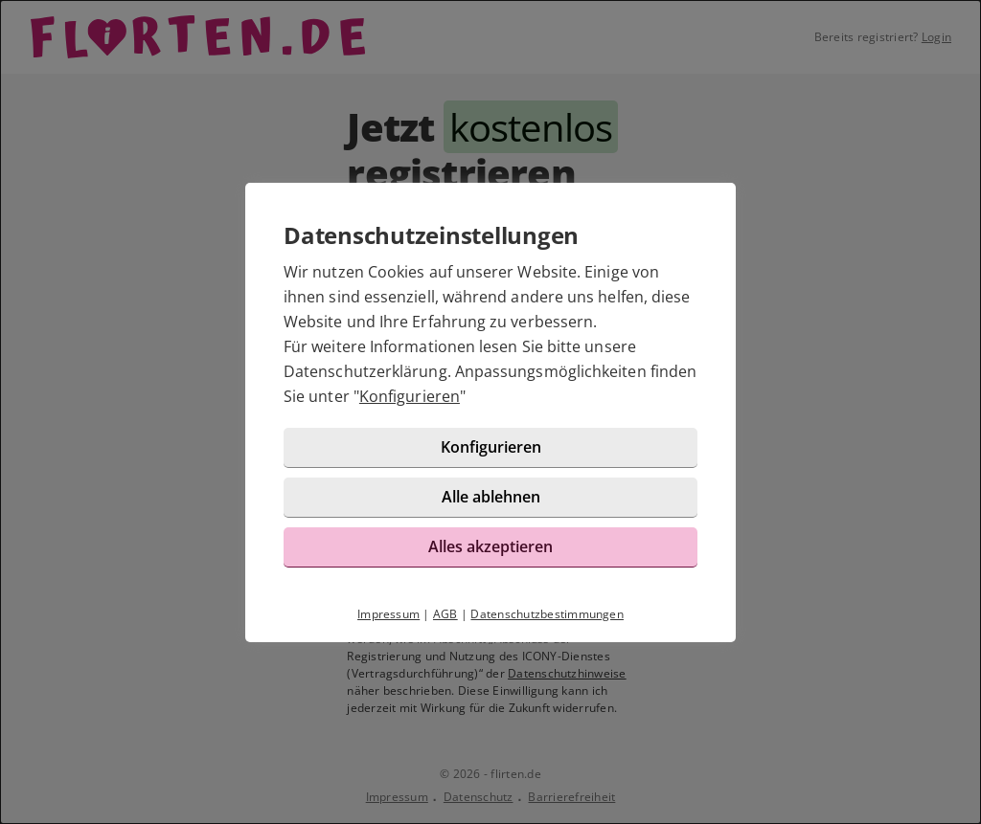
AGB (445, 614)
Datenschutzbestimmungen (547, 614)
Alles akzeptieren (490, 546)
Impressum (388, 614)
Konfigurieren (409, 396)
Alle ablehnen (491, 496)
